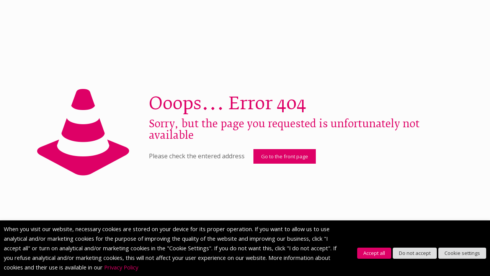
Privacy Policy (121, 267)
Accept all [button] (374, 253)
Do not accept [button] (415, 253)
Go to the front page (284, 156)
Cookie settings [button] (462, 253)
